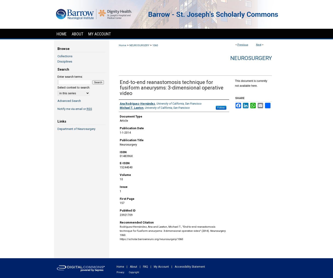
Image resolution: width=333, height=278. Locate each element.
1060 (155, 45)
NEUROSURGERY (139, 45)
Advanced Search (69, 101)
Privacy (120, 272)
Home (122, 45)
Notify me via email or (74, 109)
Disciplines (64, 61)
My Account (161, 266)
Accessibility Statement (190, 266)
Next (258, 44)
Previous (242, 44)
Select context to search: (73, 87)
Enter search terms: (70, 76)
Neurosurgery (251, 58)
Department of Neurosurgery (76, 129)
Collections (64, 56)
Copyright (134, 272)
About (133, 266)
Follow (221, 107)
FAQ (145, 266)
